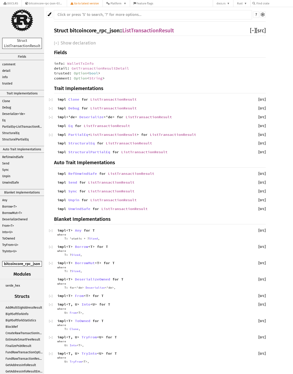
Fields (22, 57)
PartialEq (78, 134)
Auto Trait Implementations (22, 149)
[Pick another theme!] (49, 14)
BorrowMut (85, 263)
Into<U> (7, 232)
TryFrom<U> (10, 245)
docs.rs (221, 3)
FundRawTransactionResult (24, 359)
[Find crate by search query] (274, 3)
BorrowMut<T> (12, 213)
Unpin (6, 176)
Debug (6, 107)
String (96, 78)
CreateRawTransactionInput (25, 333)
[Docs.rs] (11, 3)
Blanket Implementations (22, 192)
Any (4, 200)
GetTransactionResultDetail (100, 68)
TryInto (89, 353)
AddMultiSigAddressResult (24, 308)
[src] (261, 31)
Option (80, 73)
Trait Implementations (22, 93)
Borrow (81, 246)
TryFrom (89, 337)
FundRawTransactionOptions (25, 352)
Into (86, 304)
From (79, 295)
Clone (6, 101)
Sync (5, 170)
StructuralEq (10, 133)
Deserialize (91, 117)
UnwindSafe (10, 182)
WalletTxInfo (80, 63)
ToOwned (8, 238)
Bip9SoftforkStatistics (21, 320)
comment (8, 64)
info (5, 77)
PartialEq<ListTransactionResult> (23, 127)
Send (5, 163)
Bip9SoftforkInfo (17, 314)
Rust (240, 3)
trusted (7, 83)
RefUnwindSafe (13, 157)
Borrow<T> (9, 206)
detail (6, 71)
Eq (4, 120)
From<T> (8, 226)
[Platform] (116, 3)
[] (253, 31)
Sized (93, 238)
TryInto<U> (9, 251)
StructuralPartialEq (15, 139)
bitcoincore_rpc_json (22, 264)
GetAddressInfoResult (21, 365)
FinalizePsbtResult (18, 346)
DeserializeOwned (15, 219)
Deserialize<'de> (13, 114)
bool (93, 73)
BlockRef (12, 327)
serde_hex (13, 285)
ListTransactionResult (148, 31)
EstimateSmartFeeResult (23, 339)
